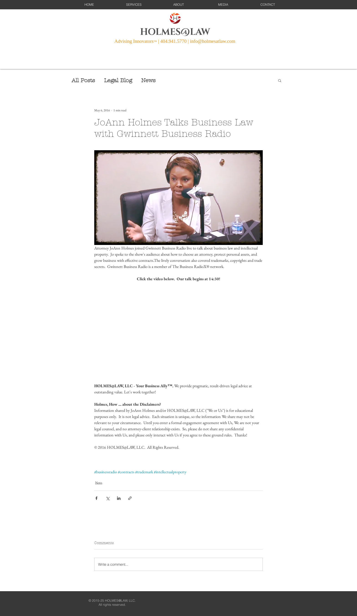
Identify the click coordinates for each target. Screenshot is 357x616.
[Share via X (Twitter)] (107, 498)
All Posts (83, 80)
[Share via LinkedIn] (119, 498)
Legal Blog (118, 80)
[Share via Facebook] (96, 498)
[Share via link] (130, 498)
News (148, 80)
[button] (134, 5)
